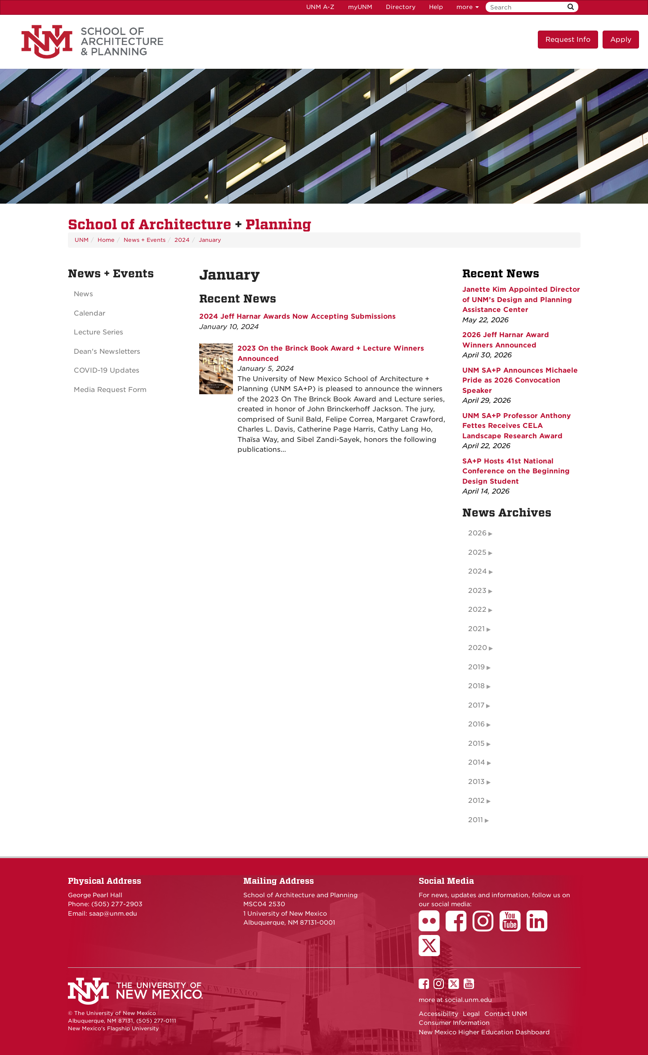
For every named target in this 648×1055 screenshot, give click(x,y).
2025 (477, 552)
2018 (476, 686)
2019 (476, 667)
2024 (182, 239)
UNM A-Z (320, 7)
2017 (476, 705)
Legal (471, 1013)
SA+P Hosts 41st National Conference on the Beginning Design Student (516, 471)
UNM (82, 239)
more (467, 7)
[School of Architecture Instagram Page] (486, 927)
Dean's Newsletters (107, 351)
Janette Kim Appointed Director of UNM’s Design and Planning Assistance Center (521, 299)
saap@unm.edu (113, 913)
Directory (401, 7)
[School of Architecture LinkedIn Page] (540, 927)
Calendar (89, 313)
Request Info (567, 40)
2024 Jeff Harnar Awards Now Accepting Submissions (297, 316)
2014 (476, 762)
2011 (475, 820)
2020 (477, 648)
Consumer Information (454, 1022)
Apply (620, 40)
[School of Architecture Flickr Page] (432, 927)
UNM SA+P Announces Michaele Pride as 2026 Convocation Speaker (520, 380)
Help (436, 7)
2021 (476, 629)
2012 (476, 801)
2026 (477, 533)
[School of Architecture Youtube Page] (513, 927)
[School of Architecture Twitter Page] (432, 951)
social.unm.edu (468, 999)
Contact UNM (505, 1013)
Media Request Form (110, 390)
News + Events (144, 239)
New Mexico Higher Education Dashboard (484, 1032)
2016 (476, 724)
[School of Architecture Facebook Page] (459, 927)
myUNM (360, 7)
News (83, 294)
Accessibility (438, 1013)
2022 (477, 609)
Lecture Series (98, 332)
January (210, 239)
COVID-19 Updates (106, 370)
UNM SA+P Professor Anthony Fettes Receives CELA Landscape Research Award (516, 426)
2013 (476, 782)
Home (106, 239)
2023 (477, 591)
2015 (476, 743)
